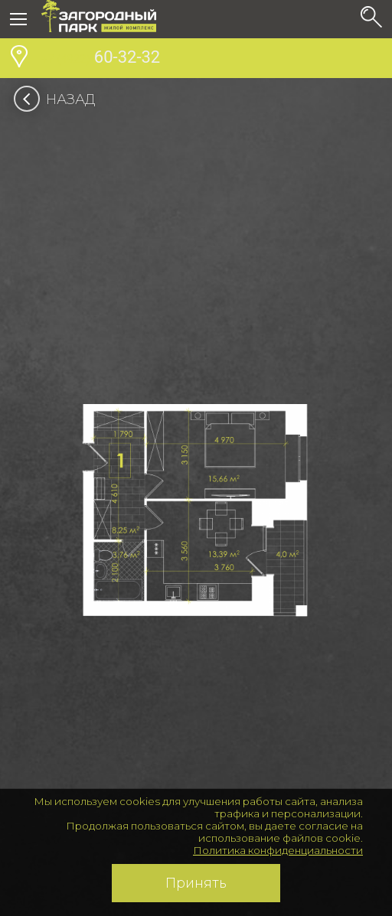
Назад (59, 99)
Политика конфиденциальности (278, 850)
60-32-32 (100, 58)
